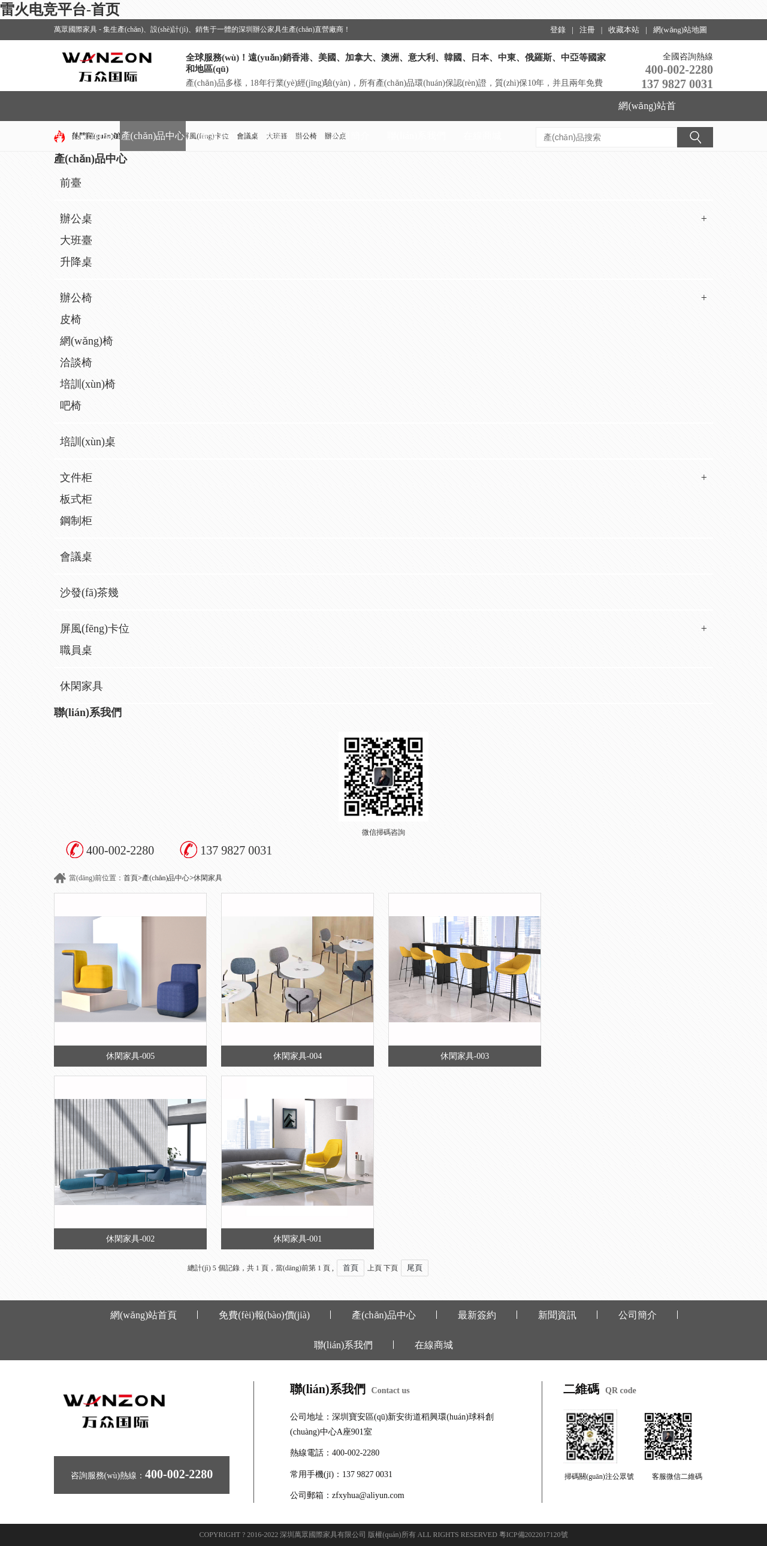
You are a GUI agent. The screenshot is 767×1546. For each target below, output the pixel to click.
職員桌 (76, 650)
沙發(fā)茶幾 (89, 593)
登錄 (558, 29)
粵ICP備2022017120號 (533, 1534)
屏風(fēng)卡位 (383, 628)
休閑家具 (81, 686)
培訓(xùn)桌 (88, 442)
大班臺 (76, 240)
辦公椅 (383, 298)
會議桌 (76, 557)
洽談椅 (76, 363)
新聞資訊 (284, 136)
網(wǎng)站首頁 (646, 111)
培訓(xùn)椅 (88, 384)
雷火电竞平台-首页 (60, 9)
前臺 (70, 183)
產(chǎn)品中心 (153, 136)
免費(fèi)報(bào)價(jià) (86, 141)
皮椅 (70, 319)
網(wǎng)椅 (86, 341)
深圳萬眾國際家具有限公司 (323, 1534)
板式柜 (76, 499)
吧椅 (70, 406)
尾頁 (414, 1267)
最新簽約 (219, 136)
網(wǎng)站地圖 (680, 29)
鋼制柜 (76, 521)
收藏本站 (623, 29)
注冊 (587, 29)
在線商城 (482, 136)
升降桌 (76, 262)
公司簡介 (350, 136)
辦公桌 (383, 219)
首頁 (130, 878)
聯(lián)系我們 (416, 136)
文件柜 (383, 477)
